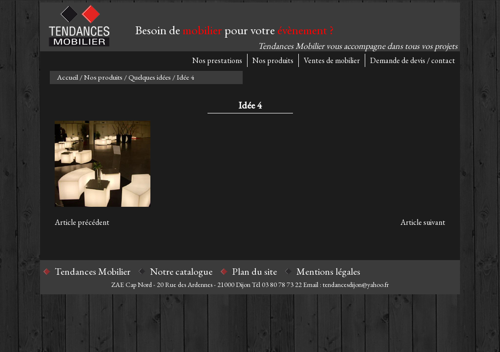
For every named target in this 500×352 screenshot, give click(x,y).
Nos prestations (217, 60)
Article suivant (422, 222)
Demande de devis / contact (412, 60)
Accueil (67, 77)
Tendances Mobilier (92, 271)
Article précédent (82, 222)
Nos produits (272, 60)
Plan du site (254, 271)
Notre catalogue (181, 271)
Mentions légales (328, 271)
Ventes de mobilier (332, 60)
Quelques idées (149, 77)
